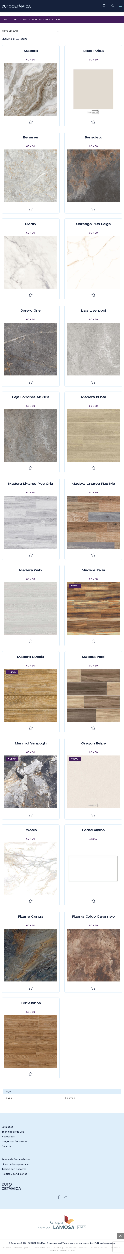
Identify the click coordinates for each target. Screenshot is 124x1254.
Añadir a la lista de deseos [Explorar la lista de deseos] (93, 728)
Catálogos (7, 1126)
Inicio (7, 19)
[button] (104, 5)
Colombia (70, 1098)
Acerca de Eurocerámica (16, 1159)
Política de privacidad (105, 1243)
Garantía (6, 1146)
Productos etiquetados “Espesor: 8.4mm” (37, 19)
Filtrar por (10, 31)
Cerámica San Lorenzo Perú (76, 1248)
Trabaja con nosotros (14, 1169)
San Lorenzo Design (68, 1250)
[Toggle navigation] (120, 5)
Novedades (8, 1136)
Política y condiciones (14, 1173)
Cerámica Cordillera (99, 1248)
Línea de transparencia (15, 1164)
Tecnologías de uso (13, 1131)
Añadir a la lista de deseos (30, 122)
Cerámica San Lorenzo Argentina (17, 1248)
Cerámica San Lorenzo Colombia (47, 1248)
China (9, 1098)
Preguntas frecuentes (14, 1141)
